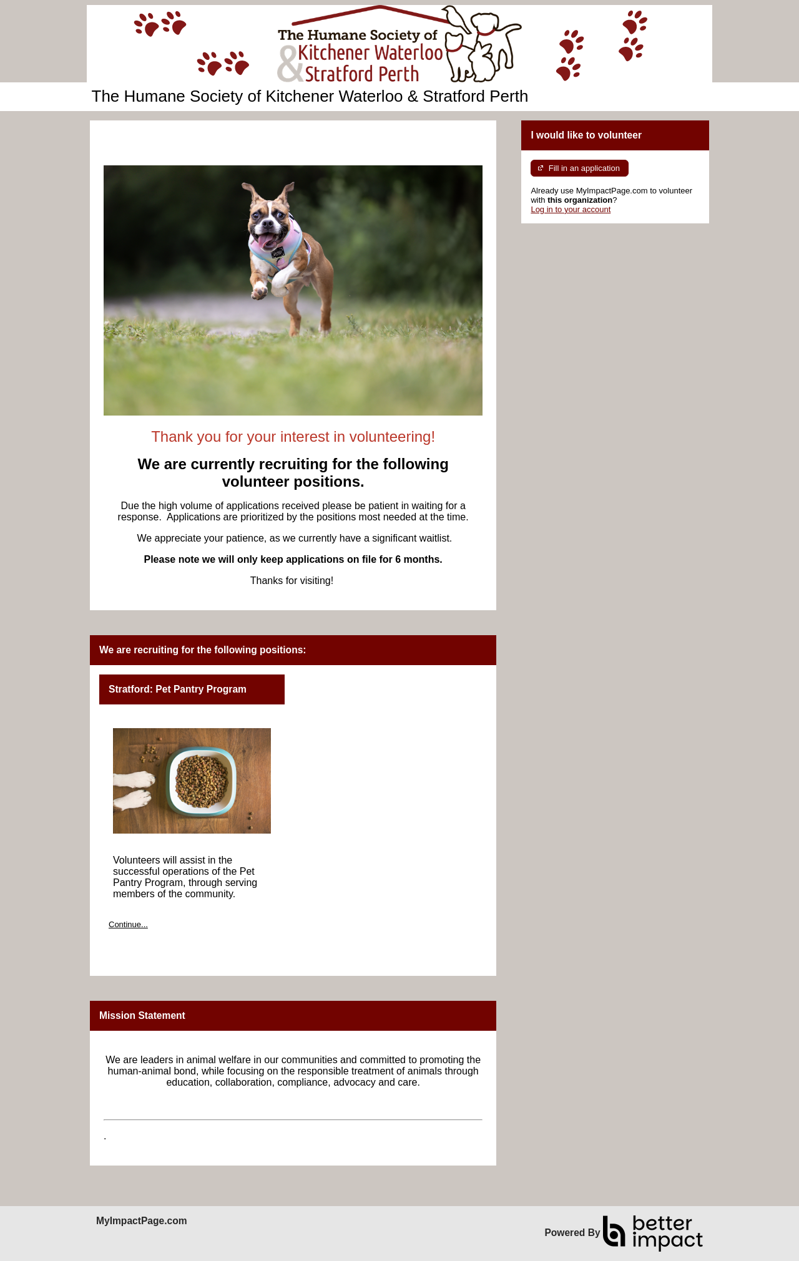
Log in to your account (570, 209)
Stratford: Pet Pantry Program (178, 689)
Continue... (128, 924)
